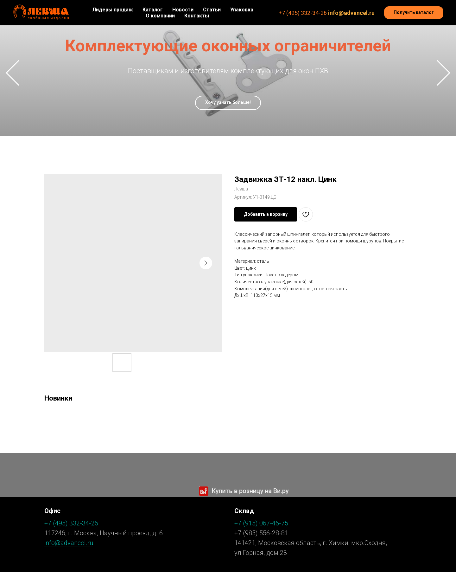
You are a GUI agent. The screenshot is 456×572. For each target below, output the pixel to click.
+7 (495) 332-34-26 (303, 13)
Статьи (212, 10)
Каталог (152, 10)
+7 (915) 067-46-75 (261, 523)
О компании (160, 16)
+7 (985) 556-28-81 (261, 533)
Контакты (196, 16)
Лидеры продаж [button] (112, 10)
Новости (182, 10)
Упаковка (241, 10)
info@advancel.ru (351, 13)
